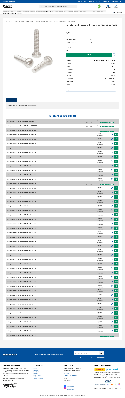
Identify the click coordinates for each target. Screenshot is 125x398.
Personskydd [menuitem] (6, 13)
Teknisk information (38, 378)
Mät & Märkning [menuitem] (91, 11)
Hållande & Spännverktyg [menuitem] (80, 11)
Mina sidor (36, 370)
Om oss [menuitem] (98, 1)
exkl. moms (119, 12)
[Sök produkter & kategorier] (60, 6)
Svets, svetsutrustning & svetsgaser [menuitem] (44, 11)
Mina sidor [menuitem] (91, 1)
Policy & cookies (37, 375)
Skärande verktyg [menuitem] (59, 11)
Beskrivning (11, 100)
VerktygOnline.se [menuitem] (82, 1)
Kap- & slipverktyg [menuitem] (68, 11)
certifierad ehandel (38, 382)
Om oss (35, 368)
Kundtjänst (36, 372)
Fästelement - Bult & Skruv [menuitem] (9, 11)
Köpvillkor (35, 373)
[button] (116, 6)
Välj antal (68, 47)
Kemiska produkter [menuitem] (101, 11)
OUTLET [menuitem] (19, 13)
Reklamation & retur (38, 377)
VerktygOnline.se (71, 386)
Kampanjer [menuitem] (13, 13)
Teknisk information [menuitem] (116, 1)
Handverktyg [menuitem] (26, 11)
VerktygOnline (70, 389)
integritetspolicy (100, 357)
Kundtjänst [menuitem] (104, 1)
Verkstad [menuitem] (19, 11)
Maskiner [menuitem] (32, 11)
